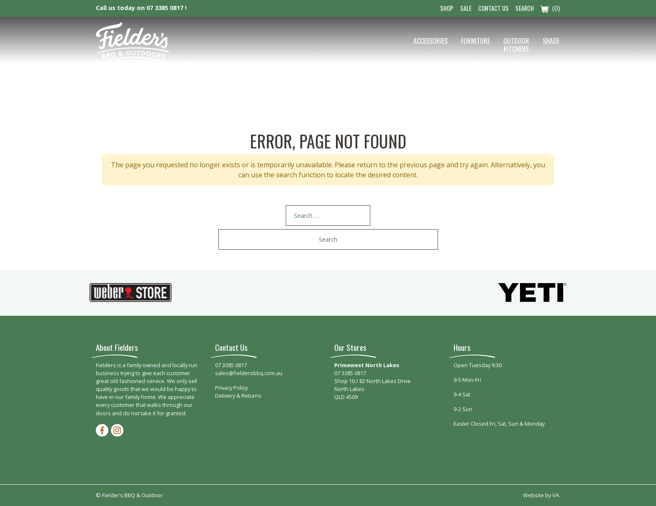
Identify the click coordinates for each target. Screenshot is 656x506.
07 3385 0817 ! (166, 8)
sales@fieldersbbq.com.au (248, 373)
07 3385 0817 (231, 365)
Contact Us (493, 8)
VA (555, 495)
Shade (551, 41)
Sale (466, 8)
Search (524, 8)
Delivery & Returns (238, 395)
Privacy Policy (231, 387)
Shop (447, 8)
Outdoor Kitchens (516, 45)
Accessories (430, 41)
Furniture (475, 41)
